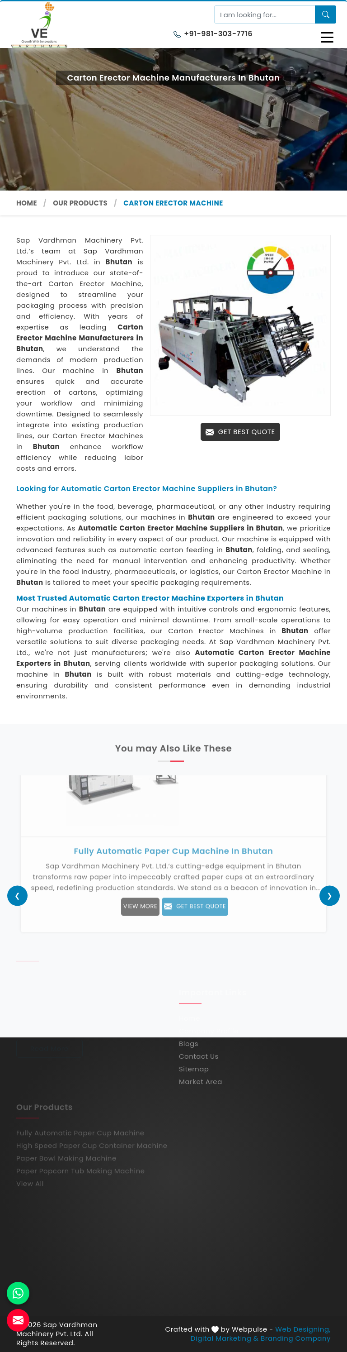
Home (26, 203)
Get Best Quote (240, 431)
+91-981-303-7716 (213, 34)
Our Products (80, 203)
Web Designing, (303, 1329)
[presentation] (17, 895)
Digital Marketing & (225, 1338)
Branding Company (296, 1338)
